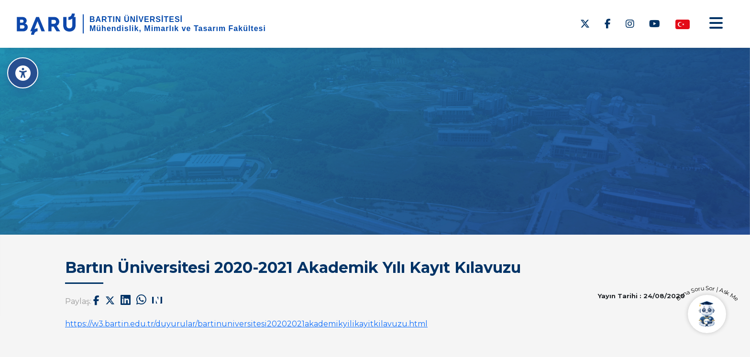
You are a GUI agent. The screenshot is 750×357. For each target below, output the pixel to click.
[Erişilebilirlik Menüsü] (22, 72)
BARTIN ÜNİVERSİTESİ (136, 19)
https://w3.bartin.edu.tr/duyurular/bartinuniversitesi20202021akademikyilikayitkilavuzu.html (246, 323)
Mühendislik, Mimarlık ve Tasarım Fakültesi (177, 28)
